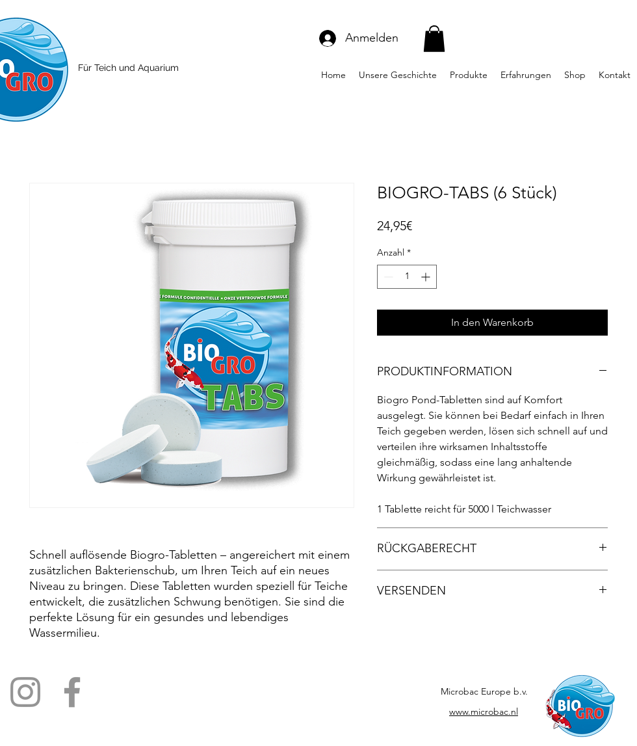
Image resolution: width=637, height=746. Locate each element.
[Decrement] (387, 276)
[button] (434, 38)
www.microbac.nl (483, 711)
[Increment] (427, 276)
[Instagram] (25, 692)
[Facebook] (72, 692)
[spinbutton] (407, 276)
